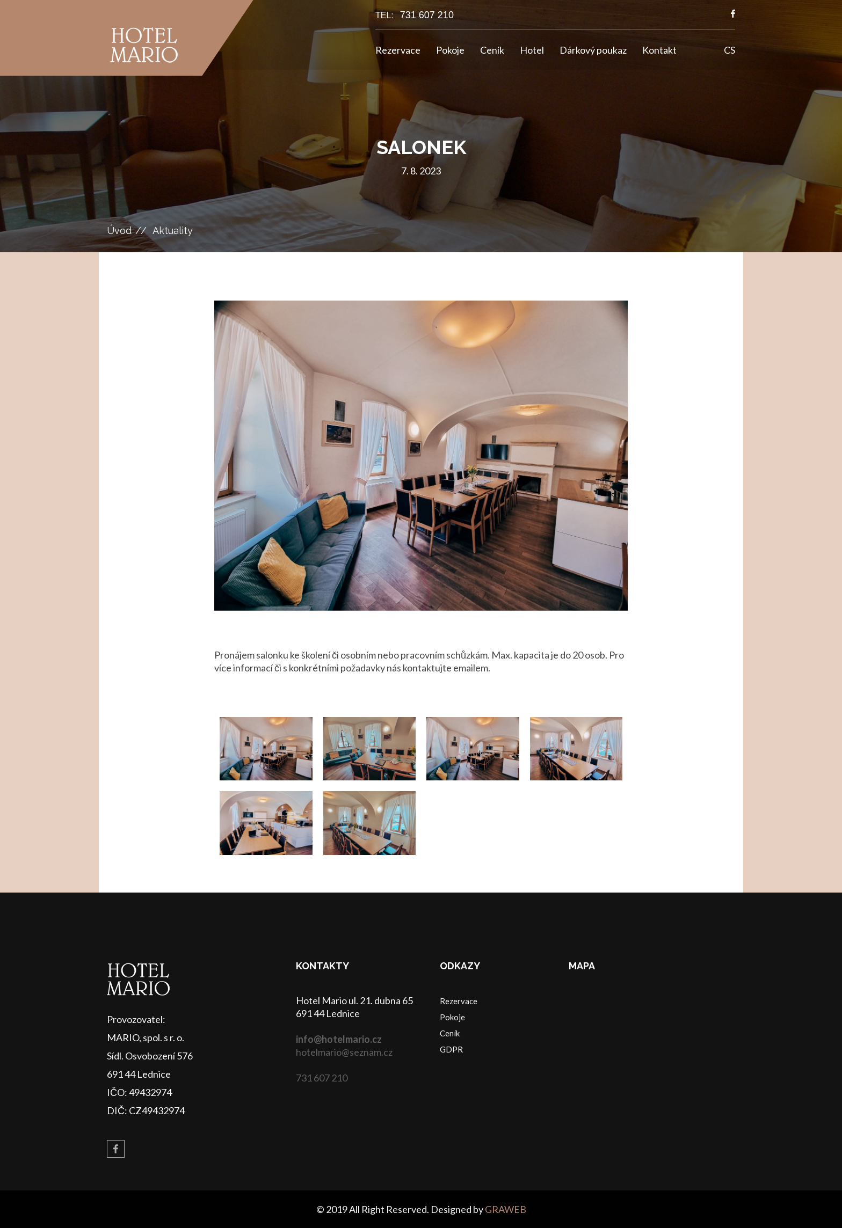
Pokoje (450, 50)
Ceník (492, 50)
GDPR (451, 1049)
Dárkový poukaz (593, 50)
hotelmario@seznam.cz (344, 1052)
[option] (421, 456)
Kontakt (659, 50)
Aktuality (173, 230)
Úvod (119, 230)
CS (729, 50)
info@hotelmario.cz (339, 1039)
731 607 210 (427, 15)
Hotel (532, 50)
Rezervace (397, 50)
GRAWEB (505, 1209)
